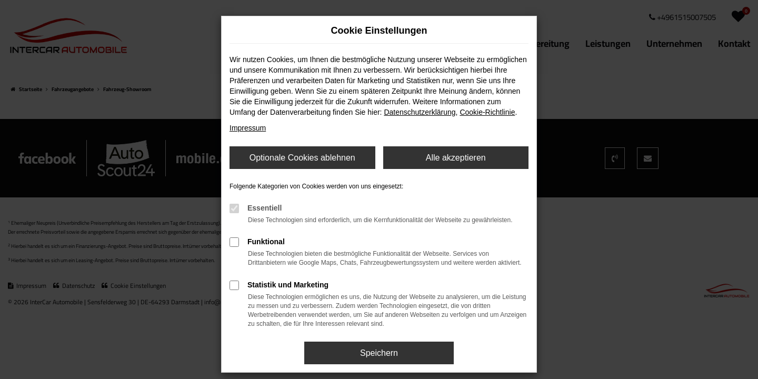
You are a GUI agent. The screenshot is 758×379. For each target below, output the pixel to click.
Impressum (248, 128)
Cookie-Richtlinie (487, 112)
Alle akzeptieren (456, 157)
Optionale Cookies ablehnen (302, 157)
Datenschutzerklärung (419, 112)
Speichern (379, 352)
